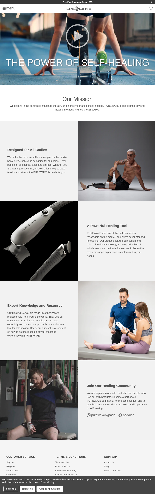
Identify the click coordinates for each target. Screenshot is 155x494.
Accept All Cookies (49, 489)
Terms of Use (62, 462)
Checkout (11, 474)
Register (10, 466)
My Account (12, 470)
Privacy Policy (62, 466)
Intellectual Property (65, 470)
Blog (106, 466)
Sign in (10, 462)
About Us (109, 462)
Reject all (27, 489)
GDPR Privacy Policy (66, 474)
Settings (11, 489)
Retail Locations (112, 470)
